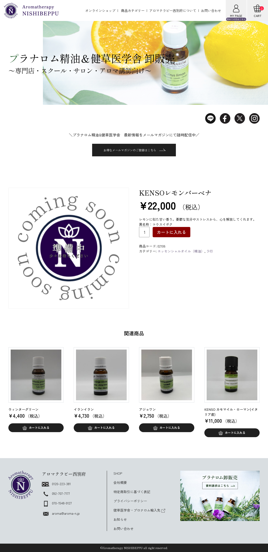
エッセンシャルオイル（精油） (180, 251)
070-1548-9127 (57, 502)
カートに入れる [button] (39, 427)
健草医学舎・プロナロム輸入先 (139, 510)
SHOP (117, 473)
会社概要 (120, 482)
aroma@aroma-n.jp (61, 513)
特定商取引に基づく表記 (131, 491)
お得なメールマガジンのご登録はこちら (134, 150)
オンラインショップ (100, 10)
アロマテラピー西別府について (172, 10)
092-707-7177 (56, 493)
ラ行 (209, 251)
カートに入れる (171, 232)
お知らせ (120, 519)
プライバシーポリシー (130, 500)
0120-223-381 (56, 483)
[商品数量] (144, 232)
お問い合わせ (211, 10)
